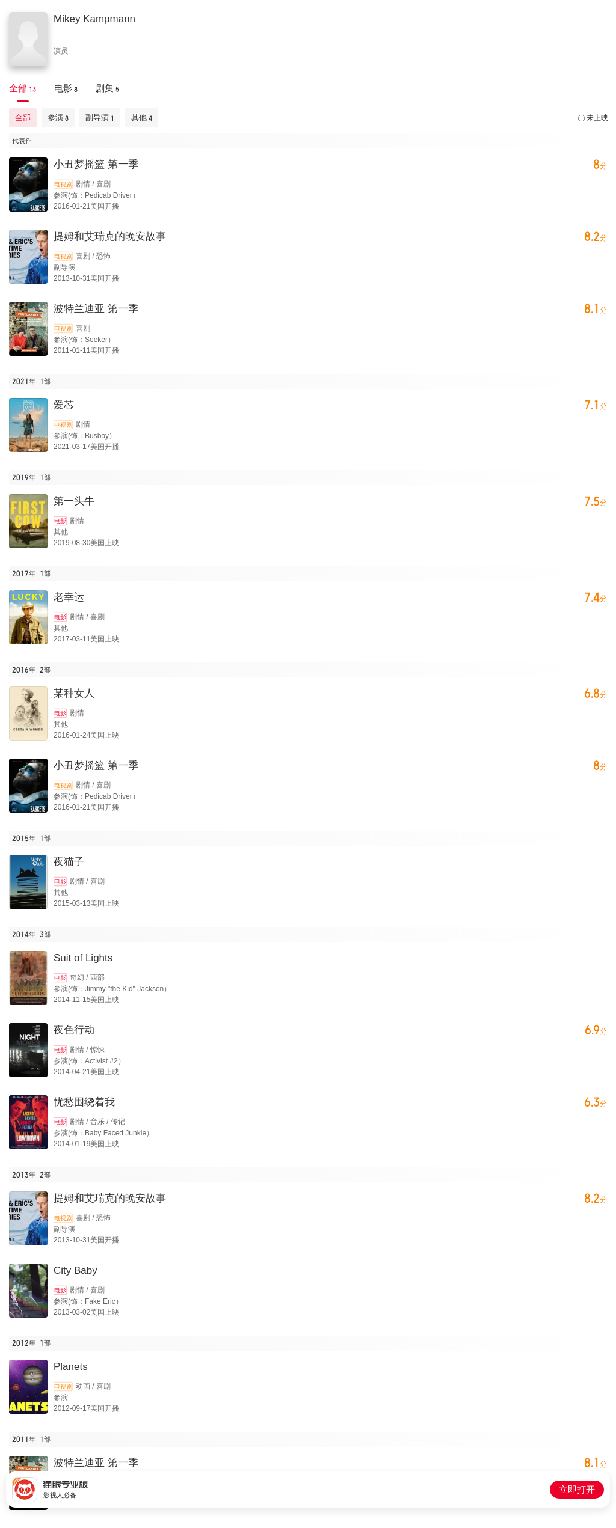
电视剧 (63, 184)
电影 (60, 521)
